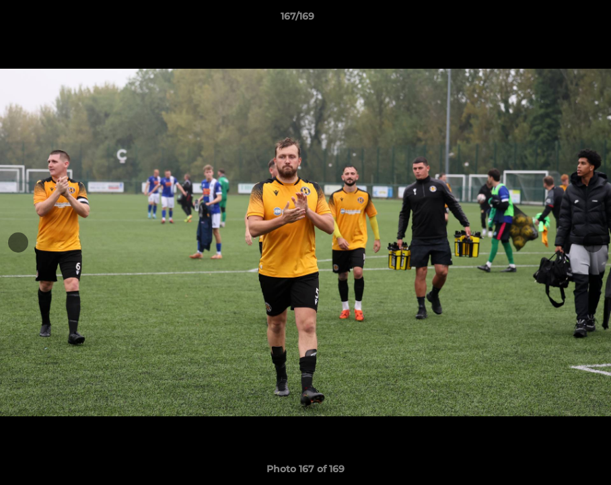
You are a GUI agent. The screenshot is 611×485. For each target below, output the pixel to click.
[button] (554, 19)
